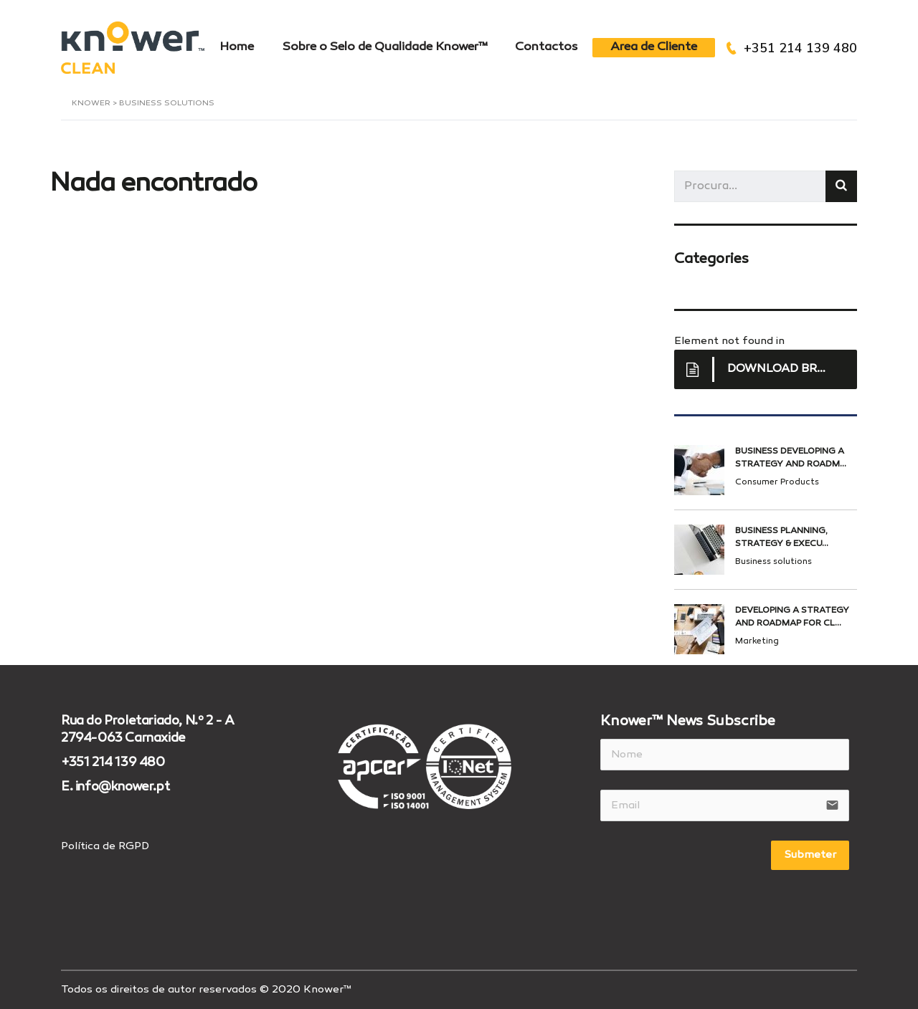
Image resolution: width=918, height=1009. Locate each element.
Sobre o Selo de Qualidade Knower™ (384, 47)
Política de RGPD (105, 845)
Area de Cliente (653, 47)
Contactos (546, 47)
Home (236, 47)
